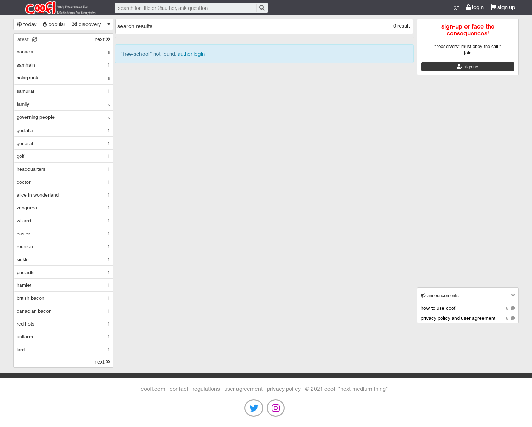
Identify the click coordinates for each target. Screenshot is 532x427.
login (475, 7)
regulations (206, 388)
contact (179, 388)
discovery (86, 24)
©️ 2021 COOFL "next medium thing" (346, 388)
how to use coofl (468, 308)
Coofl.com (57, 8)
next (102, 39)
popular (54, 24)
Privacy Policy (284, 388)
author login (191, 54)
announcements (440, 295)
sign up (503, 7)
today (27, 24)
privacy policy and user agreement (468, 318)
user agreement (243, 388)
